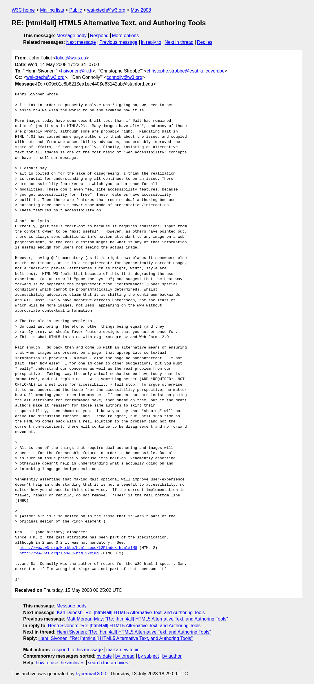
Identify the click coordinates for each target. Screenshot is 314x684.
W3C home (23, 10)
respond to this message (77, 649)
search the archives (108, 662)
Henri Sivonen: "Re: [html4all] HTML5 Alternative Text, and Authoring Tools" (125, 625)
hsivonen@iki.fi (76, 70)
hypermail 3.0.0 (91, 673)
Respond (99, 35)
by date (104, 656)
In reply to (151, 42)
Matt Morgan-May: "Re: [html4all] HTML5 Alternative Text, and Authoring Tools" (147, 618)
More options (125, 35)
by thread (125, 656)
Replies (204, 42)
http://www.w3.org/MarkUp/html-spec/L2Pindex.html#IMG (78, 548)
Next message (81, 42)
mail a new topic (123, 649)
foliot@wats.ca (71, 57)
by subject (148, 656)
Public (75, 10)
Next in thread (179, 42)
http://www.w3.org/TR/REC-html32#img (59, 553)
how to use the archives (60, 662)
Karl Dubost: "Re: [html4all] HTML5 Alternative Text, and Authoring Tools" (132, 612)
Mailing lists (52, 10)
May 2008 (141, 10)
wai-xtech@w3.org (106, 10)
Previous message (118, 42)
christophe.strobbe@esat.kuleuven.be (185, 70)
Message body (71, 35)
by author (172, 656)
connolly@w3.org (124, 77)
